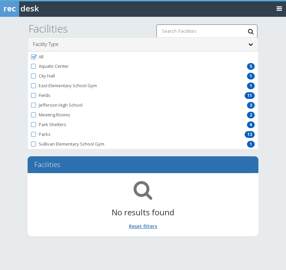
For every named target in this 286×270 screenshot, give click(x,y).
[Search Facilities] (250, 31)
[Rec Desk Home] (37, 8)
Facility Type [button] (143, 44)
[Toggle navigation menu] (279, 8)
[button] (143, 57)
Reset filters (143, 226)
